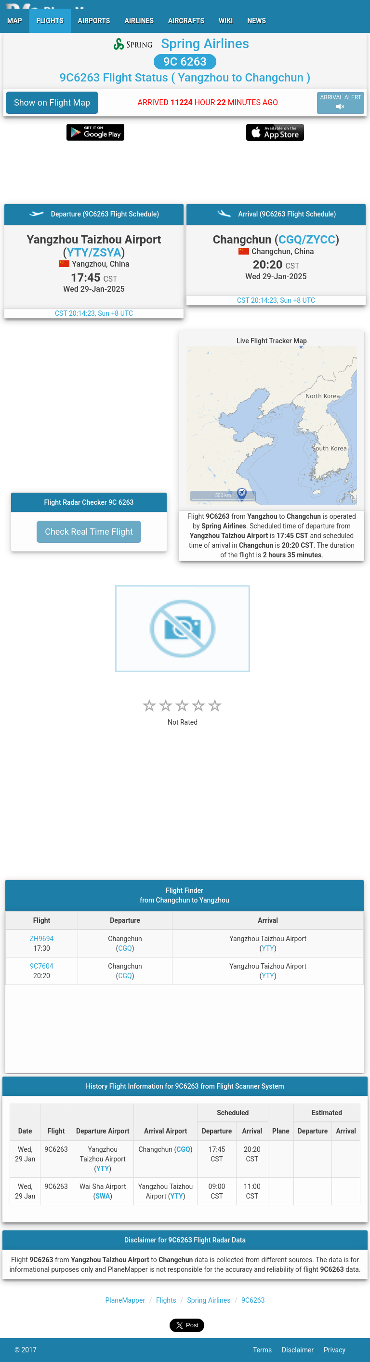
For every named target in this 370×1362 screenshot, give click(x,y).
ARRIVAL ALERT (340, 102)
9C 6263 (185, 61)
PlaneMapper (125, 1300)
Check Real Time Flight (89, 531)
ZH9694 (42, 939)
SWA (102, 1196)
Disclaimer (303, 1350)
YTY (268, 948)
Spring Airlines (205, 44)
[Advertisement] (185, 172)
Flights (166, 1300)
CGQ (125, 948)
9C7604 (41, 966)
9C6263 (252, 1300)
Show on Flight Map (52, 102)
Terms (267, 1350)
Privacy (340, 1350)
